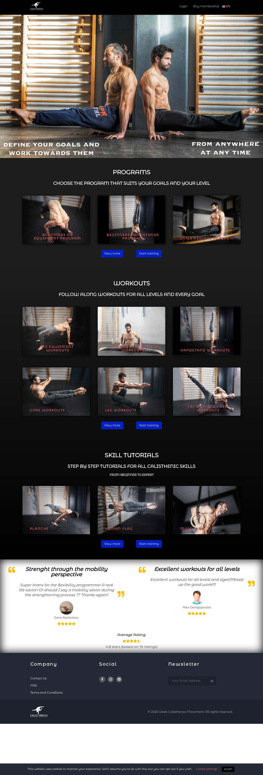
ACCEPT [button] (228, 769)
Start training (149, 253)
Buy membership (206, 6)
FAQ (33, 685)
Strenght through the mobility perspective (66, 572)
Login (183, 6)
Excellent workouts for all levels (196, 569)
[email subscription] (192, 680)
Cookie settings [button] (206, 769)
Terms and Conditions (46, 692)
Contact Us (38, 678)
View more (112, 253)
